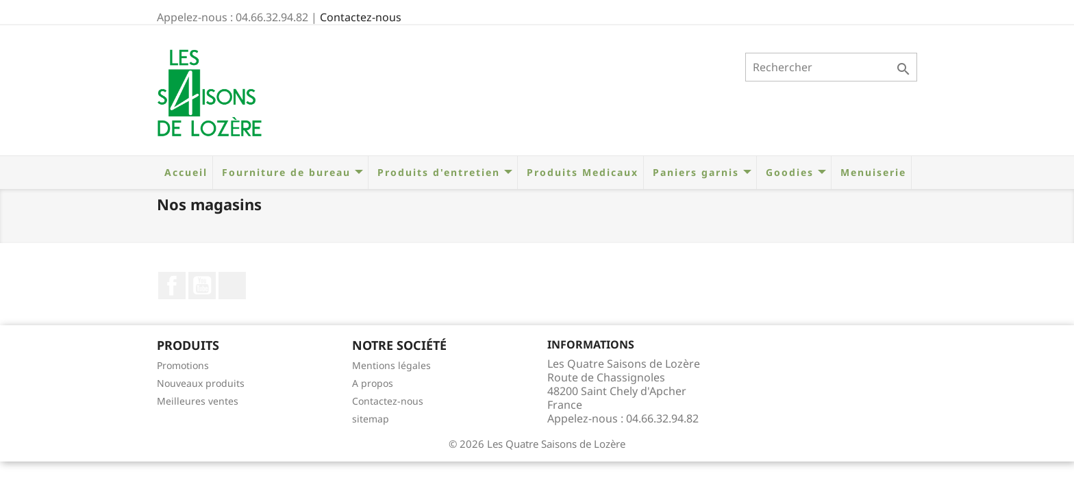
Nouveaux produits (201, 383)
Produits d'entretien (442, 172)
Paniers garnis (700, 172)
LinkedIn (232, 285)
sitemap (370, 418)
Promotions (183, 365)
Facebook (172, 285)
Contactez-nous (360, 17)
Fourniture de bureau (290, 172)
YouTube (202, 285)
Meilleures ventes (197, 400)
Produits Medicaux (580, 172)
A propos (372, 383)
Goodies (794, 172)
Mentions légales (391, 365)
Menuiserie (871, 172)
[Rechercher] (831, 67)
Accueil (184, 172)
